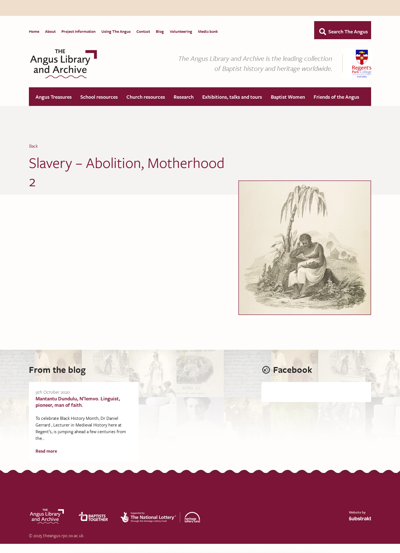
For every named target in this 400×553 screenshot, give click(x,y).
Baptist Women (288, 97)
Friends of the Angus (336, 97)
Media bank (208, 31)
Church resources (145, 97)
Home (34, 31)
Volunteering (181, 31)
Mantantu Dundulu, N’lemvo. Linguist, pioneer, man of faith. (78, 402)
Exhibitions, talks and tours (232, 97)
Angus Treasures (54, 97)
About (50, 31)
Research (184, 97)
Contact (143, 31)
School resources (99, 97)
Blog (160, 31)
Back (33, 146)
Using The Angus (116, 31)
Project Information (78, 31)
